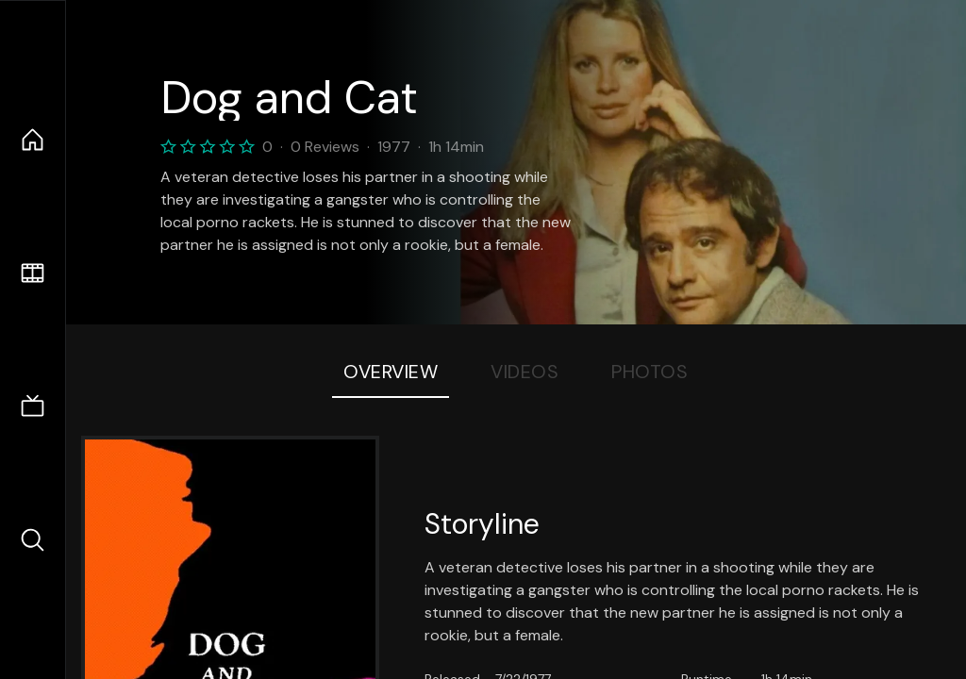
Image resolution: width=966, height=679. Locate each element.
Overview (390, 371)
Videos (524, 371)
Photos (649, 371)
